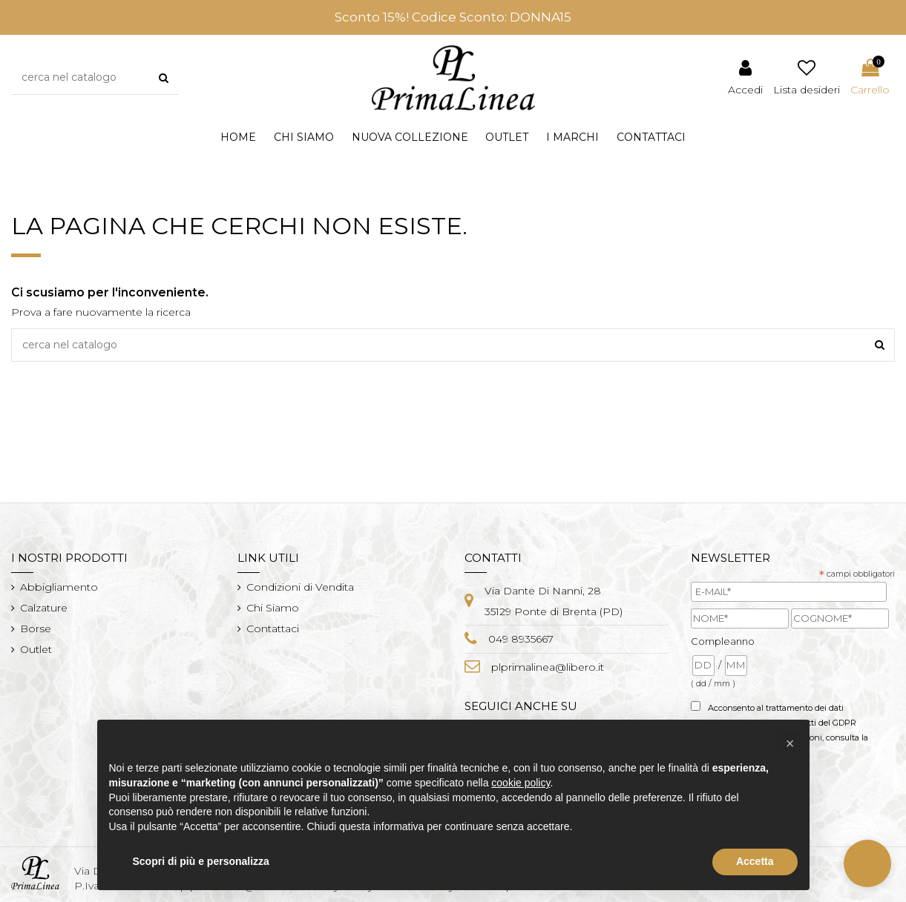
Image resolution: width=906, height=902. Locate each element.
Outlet (36, 649)
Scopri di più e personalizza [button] (201, 861)
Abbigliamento (59, 587)
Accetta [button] (755, 861)
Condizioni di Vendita (300, 587)
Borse (35, 628)
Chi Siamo (272, 607)
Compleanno (723, 641)
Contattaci (272, 628)
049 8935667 (521, 639)
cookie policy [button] (520, 783)
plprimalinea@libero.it (547, 667)
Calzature (44, 607)
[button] (410, 137)
